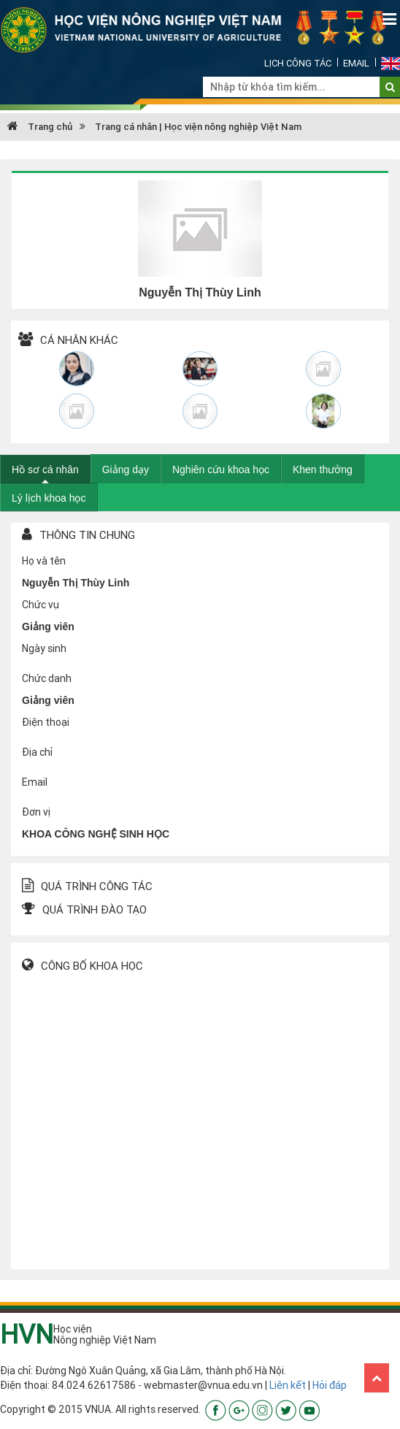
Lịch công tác (297, 63)
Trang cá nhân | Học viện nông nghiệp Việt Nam (198, 126)
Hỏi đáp (329, 1385)
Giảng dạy (125, 469)
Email (356, 63)
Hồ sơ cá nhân (45, 469)
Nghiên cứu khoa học (220, 469)
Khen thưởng (323, 469)
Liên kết (287, 1385)
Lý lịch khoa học (49, 498)
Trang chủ (39, 126)
